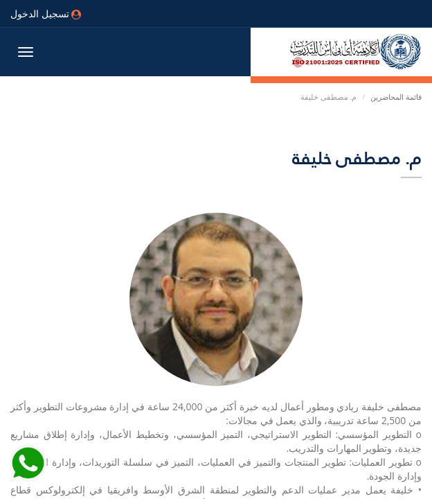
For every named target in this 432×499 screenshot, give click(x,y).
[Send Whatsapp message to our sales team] (27, 471)
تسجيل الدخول (45, 13)
